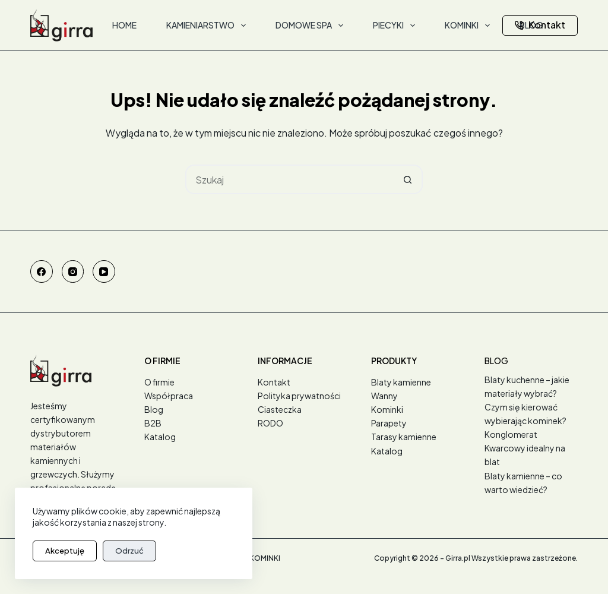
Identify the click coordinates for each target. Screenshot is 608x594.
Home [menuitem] (124, 25)
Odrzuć (129, 550)
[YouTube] (104, 271)
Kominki (387, 409)
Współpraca (168, 395)
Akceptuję (64, 550)
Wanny (384, 395)
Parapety (389, 423)
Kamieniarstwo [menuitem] (208, 25)
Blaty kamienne (401, 382)
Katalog (160, 436)
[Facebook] (41, 271)
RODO (270, 423)
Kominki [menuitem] (470, 25)
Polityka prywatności (299, 395)
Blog (153, 409)
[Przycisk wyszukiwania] (408, 179)
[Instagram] (73, 271)
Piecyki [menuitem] (396, 25)
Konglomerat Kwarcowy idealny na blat (524, 448)
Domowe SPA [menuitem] (312, 25)
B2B (153, 423)
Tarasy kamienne (403, 436)
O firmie (159, 382)
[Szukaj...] (289, 179)
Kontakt (540, 24)
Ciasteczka (280, 409)
